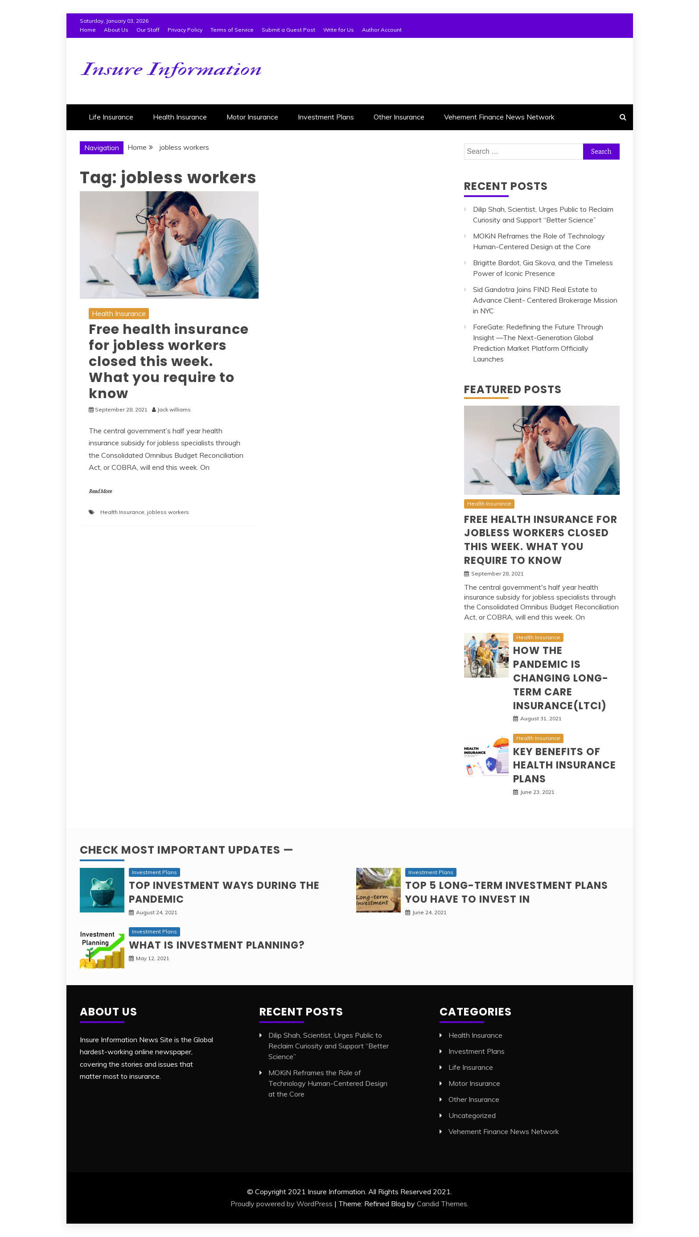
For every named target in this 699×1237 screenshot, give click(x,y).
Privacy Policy (185, 29)
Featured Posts (513, 389)
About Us (116, 29)
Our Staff (148, 29)
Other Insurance (399, 116)
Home (88, 29)
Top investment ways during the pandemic (224, 892)
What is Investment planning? (217, 945)
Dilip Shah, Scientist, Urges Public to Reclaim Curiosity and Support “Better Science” (328, 1046)
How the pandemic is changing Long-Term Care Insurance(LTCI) (561, 678)
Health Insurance (180, 116)
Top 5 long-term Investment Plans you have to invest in (506, 892)
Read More (100, 491)
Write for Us (338, 29)
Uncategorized (472, 1115)
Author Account (382, 29)
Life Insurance (111, 116)
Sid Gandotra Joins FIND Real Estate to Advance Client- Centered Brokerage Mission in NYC (545, 300)
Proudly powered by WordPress (281, 1203)
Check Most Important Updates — (187, 849)
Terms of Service (232, 29)
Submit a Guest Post (288, 29)
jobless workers (168, 512)
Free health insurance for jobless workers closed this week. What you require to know (169, 361)
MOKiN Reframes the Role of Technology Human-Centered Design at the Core (327, 1083)
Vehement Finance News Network (499, 116)
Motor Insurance (252, 116)
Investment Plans (326, 116)
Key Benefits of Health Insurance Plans (564, 765)
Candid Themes (442, 1203)
